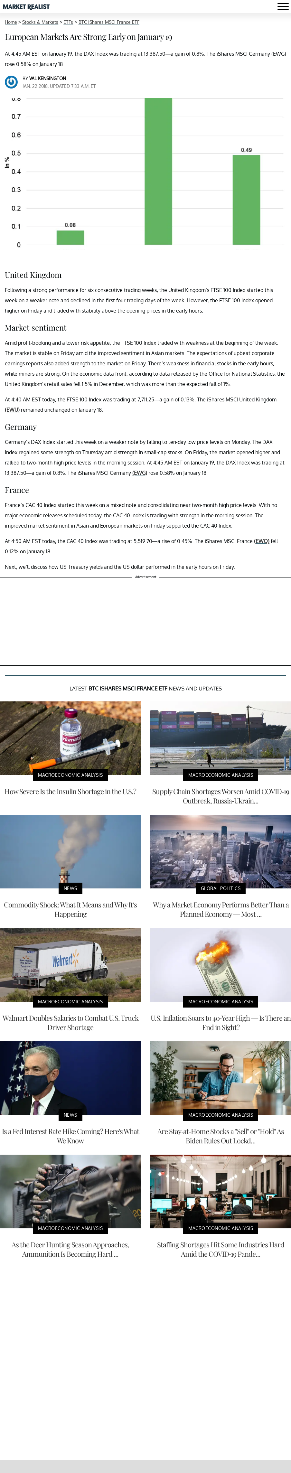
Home (11, 22)
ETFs (68, 22)
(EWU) (12, 410)
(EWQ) (261, 541)
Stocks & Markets (40, 22)
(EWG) (139, 473)
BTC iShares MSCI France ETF (109, 22)
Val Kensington (47, 78)
